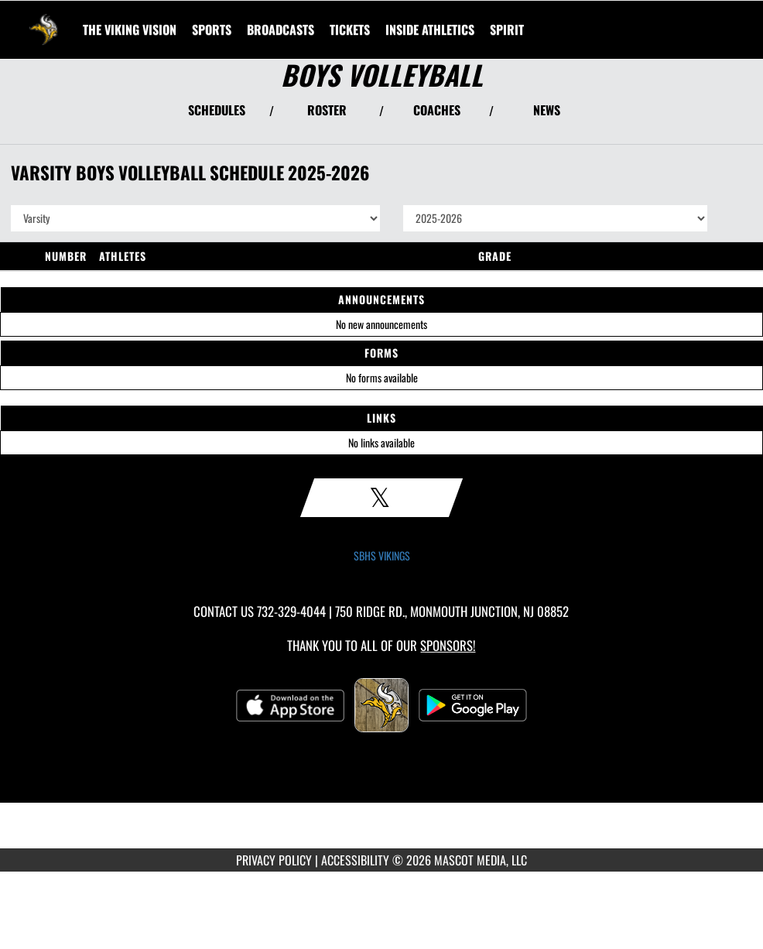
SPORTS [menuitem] (211, 29)
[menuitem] (129, 29)
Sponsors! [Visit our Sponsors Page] (447, 645)
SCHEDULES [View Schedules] (216, 110)
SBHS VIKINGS (382, 556)
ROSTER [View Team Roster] (327, 110)
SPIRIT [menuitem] (507, 29)
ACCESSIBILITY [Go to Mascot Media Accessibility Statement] (355, 860)
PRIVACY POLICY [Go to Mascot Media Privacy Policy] (274, 860)
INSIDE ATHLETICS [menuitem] (429, 29)
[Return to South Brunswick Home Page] (43, 20)
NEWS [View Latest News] (546, 110)
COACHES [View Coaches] (436, 110)
